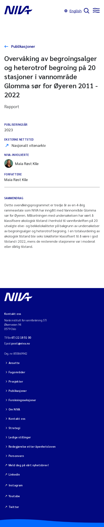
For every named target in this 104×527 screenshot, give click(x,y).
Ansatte (14, 363)
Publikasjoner (22, 46)
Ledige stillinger (20, 437)
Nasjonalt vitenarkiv (29, 145)
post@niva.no (20, 343)
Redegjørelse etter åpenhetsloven (32, 446)
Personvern (16, 456)
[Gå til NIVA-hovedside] (33, 11)
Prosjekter (16, 381)
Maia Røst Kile (21, 163)
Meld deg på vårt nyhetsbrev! (29, 465)
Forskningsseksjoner (22, 400)
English (73, 10)
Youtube (14, 496)
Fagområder (17, 372)
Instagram (16, 485)
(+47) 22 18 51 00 (19, 337)
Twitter (14, 507)
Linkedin (14, 474)
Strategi (14, 428)
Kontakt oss (17, 418)
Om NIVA (14, 409)
